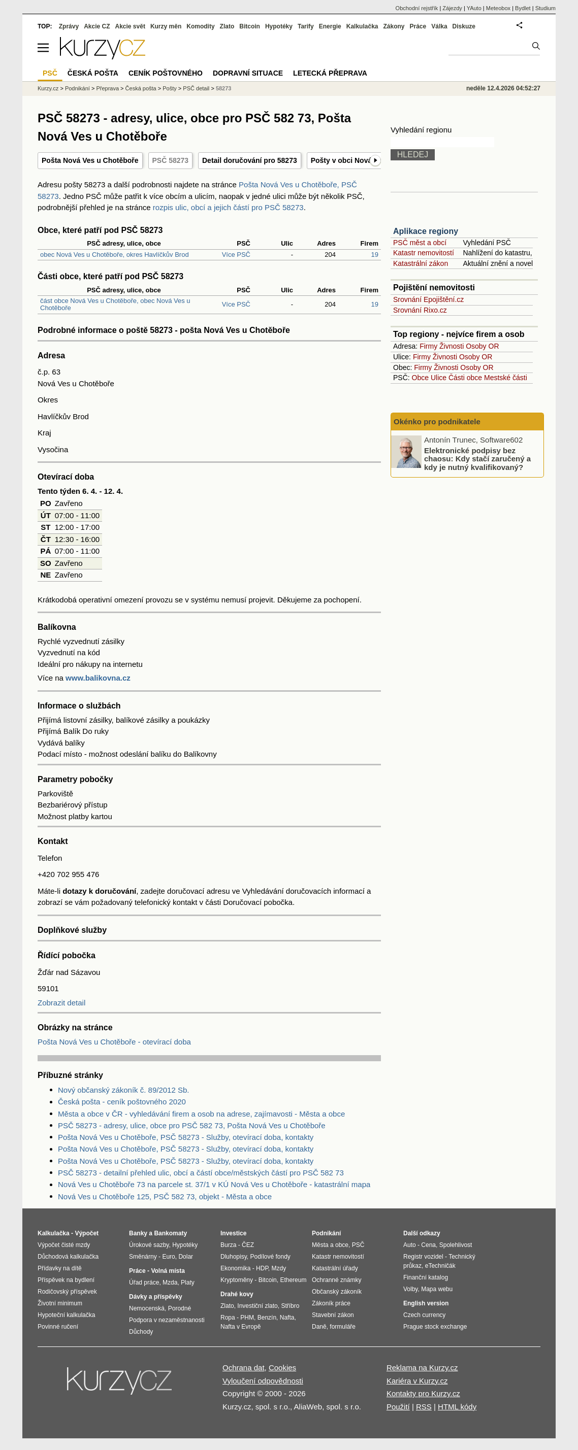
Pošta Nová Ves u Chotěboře (90, 160)
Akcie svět (130, 26)
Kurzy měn (165, 26)
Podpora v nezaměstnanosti (167, 1320)
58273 (224, 88)
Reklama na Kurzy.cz (422, 1367)
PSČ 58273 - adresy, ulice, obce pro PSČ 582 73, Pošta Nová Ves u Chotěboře (192, 1125)
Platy (188, 1282)
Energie (330, 26)
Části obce (465, 378)
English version (425, 1303)
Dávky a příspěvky (155, 1296)
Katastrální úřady (335, 1268)
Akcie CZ (97, 26)
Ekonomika (235, 1268)
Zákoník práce (331, 1303)
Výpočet (87, 1233)
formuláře (343, 1326)
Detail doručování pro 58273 (249, 160)
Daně (319, 1326)
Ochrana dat (243, 1367)
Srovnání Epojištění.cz (428, 299)
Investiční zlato (257, 1305)
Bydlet (523, 8)
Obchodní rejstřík (417, 8)
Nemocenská (147, 1308)
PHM (247, 1317)
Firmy (428, 346)
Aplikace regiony (425, 231)
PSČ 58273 (170, 160)
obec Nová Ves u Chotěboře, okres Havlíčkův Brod (114, 254)
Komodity (200, 26)
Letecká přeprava (330, 73)
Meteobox (498, 8)
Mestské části (505, 378)
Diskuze (464, 26)
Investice (233, 1233)
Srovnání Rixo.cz (420, 310)
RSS (424, 1406)
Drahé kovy (236, 1294)
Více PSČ (236, 254)
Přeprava (107, 88)
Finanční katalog (425, 1277)
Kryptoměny (236, 1280)
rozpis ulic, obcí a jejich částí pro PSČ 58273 (228, 207)
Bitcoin (249, 26)
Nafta (287, 1317)
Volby (410, 1289)
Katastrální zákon (420, 263)
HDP (262, 1268)
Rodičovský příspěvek (67, 1291)
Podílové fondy (270, 1256)
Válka (439, 26)
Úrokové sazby (149, 1245)
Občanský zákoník (337, 1291)
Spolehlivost (455, 1245)
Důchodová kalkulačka (68, 1256)
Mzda (170, 1282)
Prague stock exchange (435, 1326)
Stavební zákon (333, 1315)
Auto (409, 1245)
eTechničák (440, 1265)
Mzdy (279, 1268)
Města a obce (330, 1245)
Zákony (393, 26)
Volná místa (167, 1270)
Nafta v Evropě (240, 1326)
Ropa (227, 1317)
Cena (428, 1245)
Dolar (185, 1256)
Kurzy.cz (48, 88)
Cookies (282, 1367)
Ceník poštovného (166, 73)
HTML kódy (457, 1406)
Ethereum (293, 1280)
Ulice (438, 378)
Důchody (141, 1331)
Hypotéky (279, 26)
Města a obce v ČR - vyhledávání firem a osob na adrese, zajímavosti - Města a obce (201, 1113)
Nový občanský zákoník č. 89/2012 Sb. (123, 1090)
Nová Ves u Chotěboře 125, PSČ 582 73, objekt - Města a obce (165, 1196)
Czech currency (424, 1315)
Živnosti (451, 346)
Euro (168, 1256)
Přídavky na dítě (60, 1268)
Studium (545, 8)
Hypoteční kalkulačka (66, 1315)
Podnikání (77, 88)
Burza (228, 1245)
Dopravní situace (248, 73)
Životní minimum (60, 1303)
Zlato (227, 26)
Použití (398, 1406)
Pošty (170, 88)
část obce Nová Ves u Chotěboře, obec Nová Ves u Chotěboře (115, 304)
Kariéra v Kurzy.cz (417, 1380)
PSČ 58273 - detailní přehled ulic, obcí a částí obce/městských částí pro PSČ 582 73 (201, 1172)
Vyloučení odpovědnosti (262, 1380)
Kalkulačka (362, 26)
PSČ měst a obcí (419, 243)
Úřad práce (144, 1282)
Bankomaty (170, 1233)
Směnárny (143, 1256)
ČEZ (248, 1245)
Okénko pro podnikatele (437, 421)
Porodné (179, 1308)
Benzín (267, 1317)
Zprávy (69, 26)
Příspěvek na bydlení (66, 1280)
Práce (418, 26)
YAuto (474, 8)
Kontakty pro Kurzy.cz (423, 1393)
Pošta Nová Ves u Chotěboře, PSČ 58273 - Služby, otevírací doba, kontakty (185, 1137)
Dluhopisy (233, 1256)
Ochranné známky (336, 1280)
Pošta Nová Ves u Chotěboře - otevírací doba (114, 1041)
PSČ (50, 73)
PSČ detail (196, 88)
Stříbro (290, 1305)
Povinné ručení (58, 1326)
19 (374, 254)
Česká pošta (140, 88)
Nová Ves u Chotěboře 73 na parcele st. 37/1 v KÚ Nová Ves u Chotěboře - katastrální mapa (214, 1184)
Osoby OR (482, 346)
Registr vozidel (423, 1256)
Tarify (306, 26)
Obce (420, 378)
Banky (138, 1233)
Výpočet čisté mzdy (64, 1245)
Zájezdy (452, 8)
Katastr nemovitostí (423, 253)
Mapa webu (437, 1289)
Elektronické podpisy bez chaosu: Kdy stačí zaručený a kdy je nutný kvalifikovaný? (477, 458)
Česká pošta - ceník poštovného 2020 (122, 1101)
